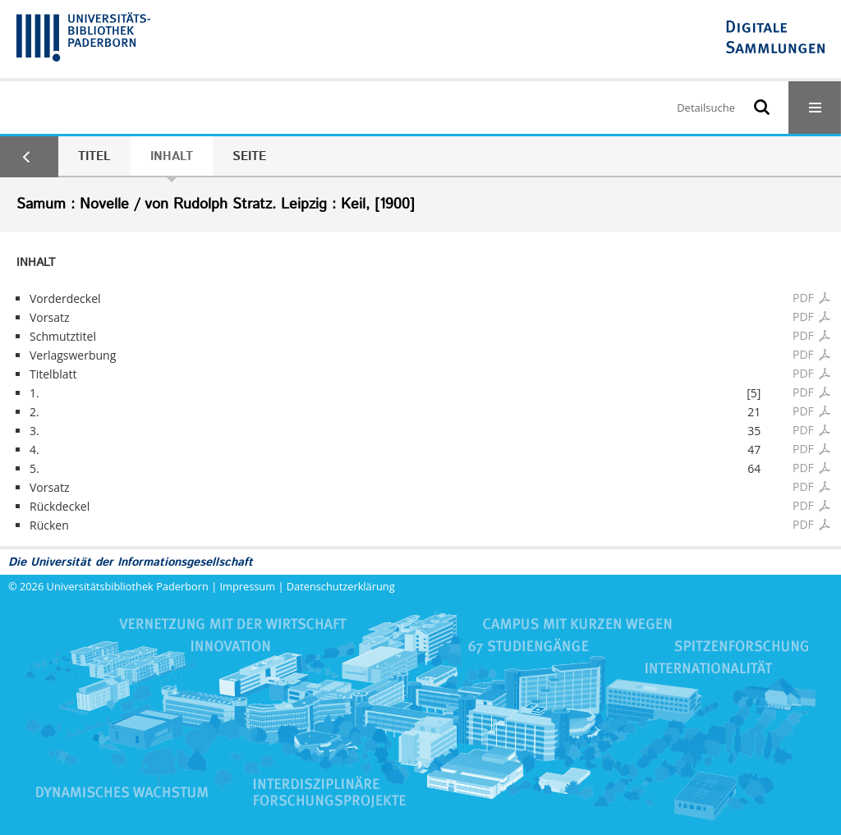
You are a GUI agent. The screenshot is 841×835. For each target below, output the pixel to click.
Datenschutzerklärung (341, 586)
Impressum (248, 586)
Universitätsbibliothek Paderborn (128, 586)
